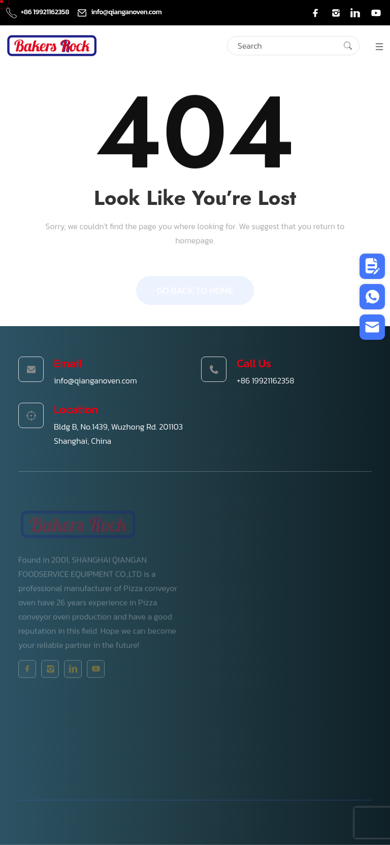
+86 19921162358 (38, 12)
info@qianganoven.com (119, 12)
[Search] (293, 45)
